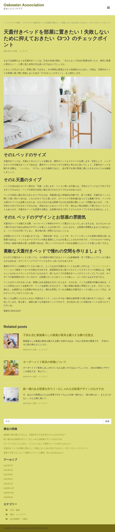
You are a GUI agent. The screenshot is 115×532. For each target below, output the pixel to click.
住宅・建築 (15, 510)
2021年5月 (8, 474)
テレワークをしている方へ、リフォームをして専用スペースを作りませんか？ (38, 444)
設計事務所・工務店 (19, 519)
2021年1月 (8, 484)
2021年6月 (8, 470)
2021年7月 (8, 465)
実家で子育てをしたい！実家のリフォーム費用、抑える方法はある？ (34, 453)
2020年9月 (8, 497)
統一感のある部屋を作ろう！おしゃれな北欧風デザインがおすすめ (63, 388)
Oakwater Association (24, 5)
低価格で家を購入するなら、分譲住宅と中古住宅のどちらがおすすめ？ (35, 435)
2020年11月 (9, 488)
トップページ (9, 23)
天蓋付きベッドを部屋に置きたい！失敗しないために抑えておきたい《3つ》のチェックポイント (46, 448)
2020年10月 (9, 493)
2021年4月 (8, 479)
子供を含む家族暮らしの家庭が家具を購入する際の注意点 (58, 335)
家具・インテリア (23, 23)
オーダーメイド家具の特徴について (44, 362)
